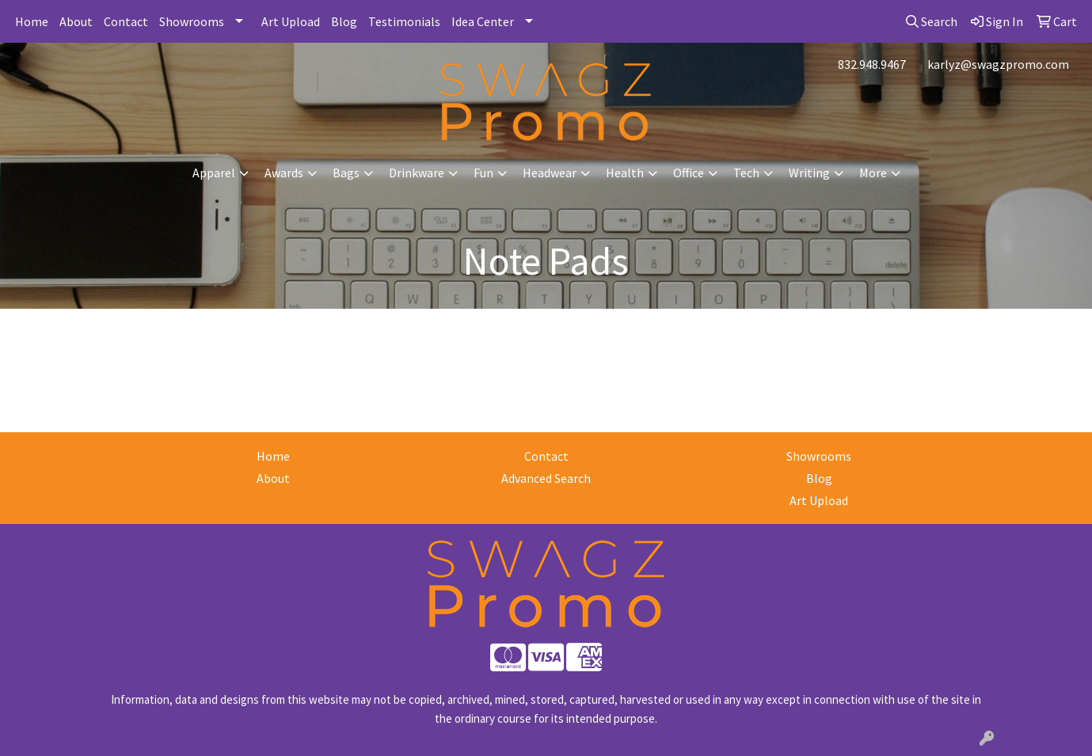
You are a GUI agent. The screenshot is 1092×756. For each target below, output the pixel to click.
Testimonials (404, 21)
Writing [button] (809, 172)
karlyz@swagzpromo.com (998, 64)
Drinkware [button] (416, 172)
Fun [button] (483, 172)
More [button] (873, 172)
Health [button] (625, 172)
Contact (126, 21)
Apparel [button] (213, 172)
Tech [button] (746, 172)
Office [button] (688, 172)
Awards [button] (283, 172)
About (76, 21)
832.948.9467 (872, 64)
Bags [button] (346, 172)
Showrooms (191, 21)
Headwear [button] (549, 172)
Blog (344, 21)
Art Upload (290, 21)
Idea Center (482, 21)
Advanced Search (546, 478)
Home (31, 21)
